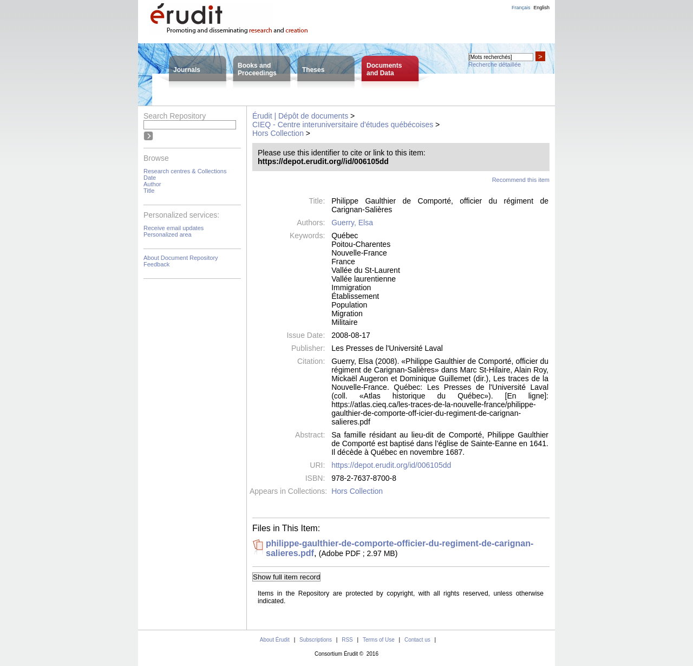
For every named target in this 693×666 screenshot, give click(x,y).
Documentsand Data (384, 69)
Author (152, 184)
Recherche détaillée (494, 64)
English (541, 7)
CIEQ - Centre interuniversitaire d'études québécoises (342, 124)
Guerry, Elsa (352, 222)
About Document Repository (180, 257)
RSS (347, 640)
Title (148, 190)
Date (149, 177)
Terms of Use (379, 640)
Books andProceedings (257, 69)
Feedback (156, 264)
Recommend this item (521, 180)
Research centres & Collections (184, 171)
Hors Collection (278, 133)
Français (521, 7)
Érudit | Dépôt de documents (300, 116)
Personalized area (167, 234)
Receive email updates (173, 228)
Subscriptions (315, 640)
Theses (313, 70)
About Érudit (275, 640)
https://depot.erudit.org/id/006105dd (391, 465)
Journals (186, 70)
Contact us (417, 640)
